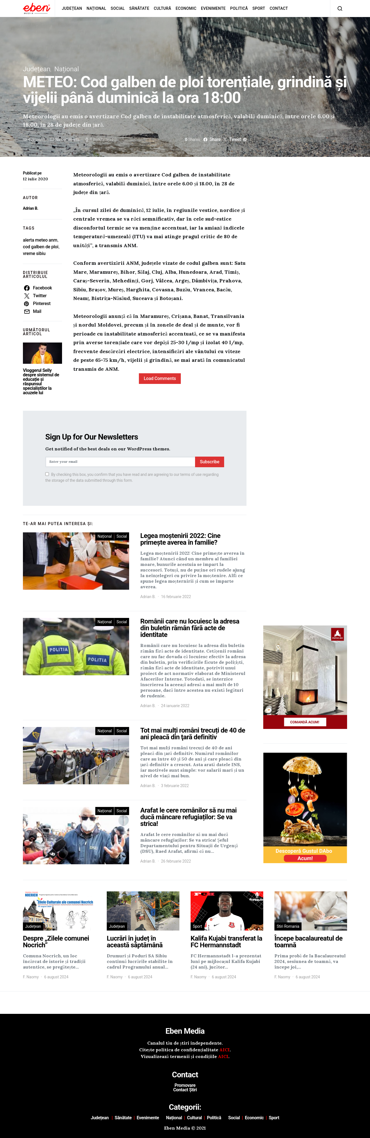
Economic (186, 8)
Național (96, 8)
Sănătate (139, 8)
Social (118, 8)
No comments (67, 139)
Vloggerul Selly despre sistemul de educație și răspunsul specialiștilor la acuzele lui (41, 381)
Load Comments (160, 378)
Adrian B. (30, 208)
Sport (258, 8)
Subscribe (209, 461)
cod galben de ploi (40, 246)
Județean (72, 8)
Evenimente (213, 8)
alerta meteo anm (40, 240)
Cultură (162, 8)
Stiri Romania (288, 926)
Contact (279, 8)
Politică (239, 8)
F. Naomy (31, 977)
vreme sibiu (34, 253)
